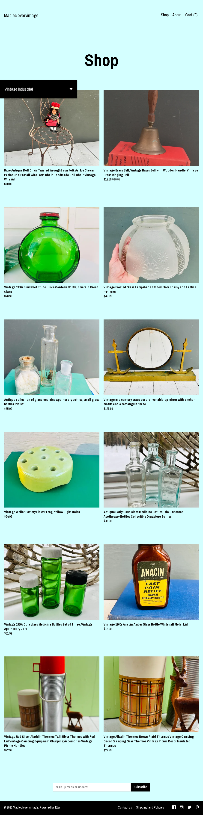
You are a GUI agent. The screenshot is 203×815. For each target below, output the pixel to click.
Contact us (125, 807)
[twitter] (189, 807)
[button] (38, 89)
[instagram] (181, 807)
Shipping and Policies (150, 807)
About (177, 15)
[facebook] (174, 807)
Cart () (191, 15)
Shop (165, 15)
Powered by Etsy (50, 807)
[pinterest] (197, 807)
